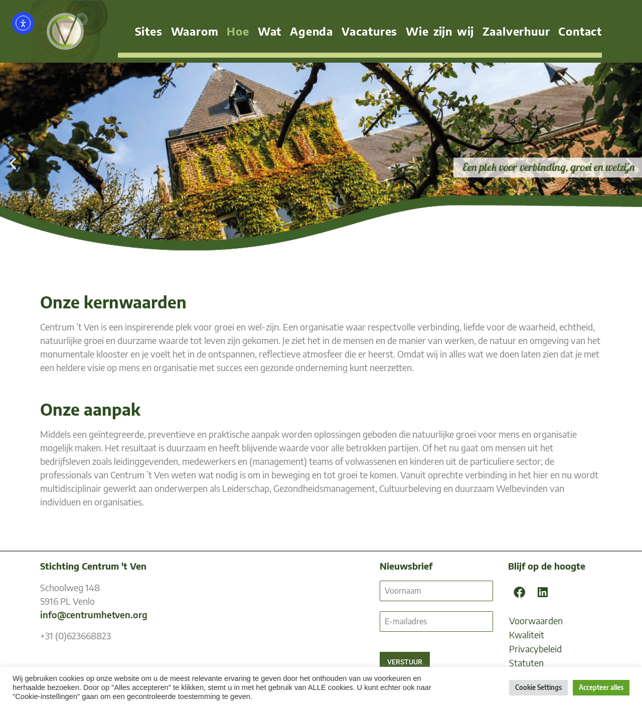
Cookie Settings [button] (538, 687)
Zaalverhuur (516, 31)
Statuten (526, 662)
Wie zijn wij (439, 31)
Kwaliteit (526, 634)
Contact (580, 31)
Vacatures (369, 31)
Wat (269, 31)
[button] (13, 163)
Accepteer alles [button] (601, 687)
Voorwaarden (536, 620)
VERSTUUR (404, 662)
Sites (149, 31)
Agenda (311, 31)
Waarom (195, 31)
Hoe (238, 31)
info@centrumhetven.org (93, 614)
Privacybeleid (535, 648)
